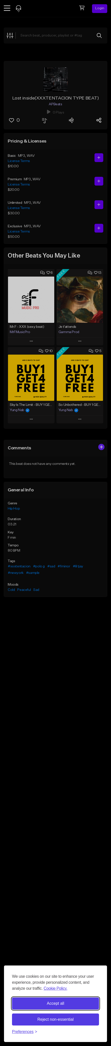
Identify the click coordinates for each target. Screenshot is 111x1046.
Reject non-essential (56, 1019)
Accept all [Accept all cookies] (55, 1003)
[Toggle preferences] (24, 1031)
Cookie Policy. (55, 988)
